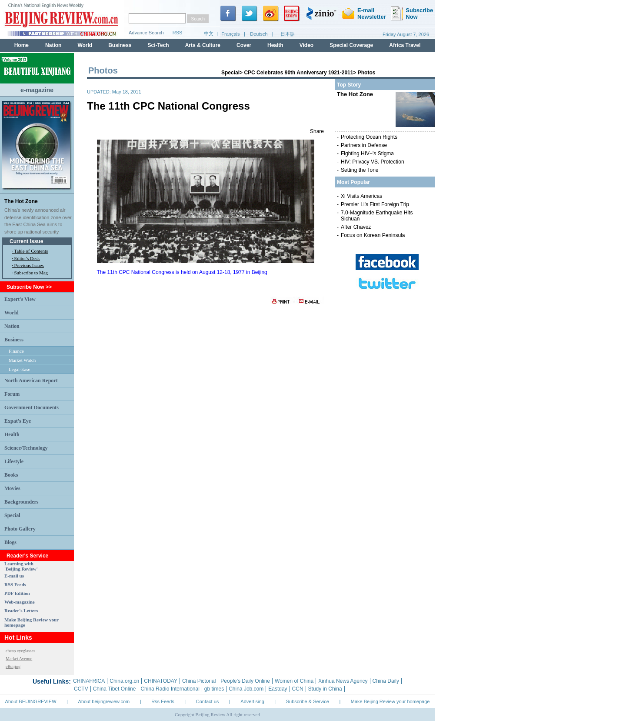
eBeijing (13, 666)
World (11, 313)
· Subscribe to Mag (30, 272)
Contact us (207, 701)
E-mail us (14, 575)
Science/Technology (26, 448)
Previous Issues (29, 265)
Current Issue (26, 241)
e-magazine (36, 90)
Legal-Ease (19, 369)
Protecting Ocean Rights (369, 137)
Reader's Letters (21, 610)
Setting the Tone (360, 170)
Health (12, 434)
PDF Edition (17, 593)
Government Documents (31, 407)
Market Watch (22, 360)
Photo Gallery (20, 529)
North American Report (31, 380)
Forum (12, 394)
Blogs (10, 542)
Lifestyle (13, 461)
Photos (367, 73)
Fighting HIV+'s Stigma (367, 153)
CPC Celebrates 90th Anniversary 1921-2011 (298, 73)
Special (12, 515)
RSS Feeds (15, 584)
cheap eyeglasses (20, 650)
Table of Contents (31, 251)
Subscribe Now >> (29, 287)
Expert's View (20, 299)
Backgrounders (21, 502)
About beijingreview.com (104, 701)
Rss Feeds (162, 701)
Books (11, 475)
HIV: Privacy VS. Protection (372, 162)
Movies (12, 488)
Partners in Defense (364, 145)
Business (13, 340)
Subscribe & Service (307, 701)
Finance (16, 351)
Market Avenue (19, 658)
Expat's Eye (17, 421)
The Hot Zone (21, 201)
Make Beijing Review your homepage (390, 701)
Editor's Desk (27, 258)
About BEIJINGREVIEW (31, 701)
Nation (12, 326)
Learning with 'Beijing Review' (21, 566)
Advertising (252, 701)
